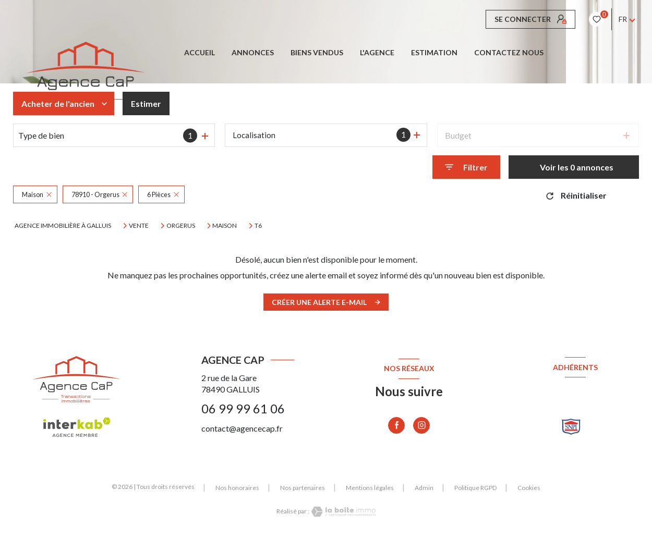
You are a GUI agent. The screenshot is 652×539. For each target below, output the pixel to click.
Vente (139, 226)
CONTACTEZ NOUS (509, 52)
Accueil (199, 52)
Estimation (434, 52)
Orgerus (180, 226)
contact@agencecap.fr (242, 428)
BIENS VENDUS (317, 52)
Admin (424, 488)
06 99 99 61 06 (243, 408)
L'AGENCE (377, 52)
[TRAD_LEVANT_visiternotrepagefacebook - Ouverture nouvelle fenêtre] (396, 425)
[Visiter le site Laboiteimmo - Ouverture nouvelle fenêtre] (342, 511)
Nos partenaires (302, 488)
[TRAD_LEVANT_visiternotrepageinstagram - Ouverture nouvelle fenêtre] (421, 425)
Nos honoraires (237, 488)
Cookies (528, 488)
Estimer (146, 103)
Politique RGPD (475, 488)
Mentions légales (370, 488)
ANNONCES (253, 52)
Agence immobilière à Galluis (63, 225)
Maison (224, 226)
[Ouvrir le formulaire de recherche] (466, 167)
